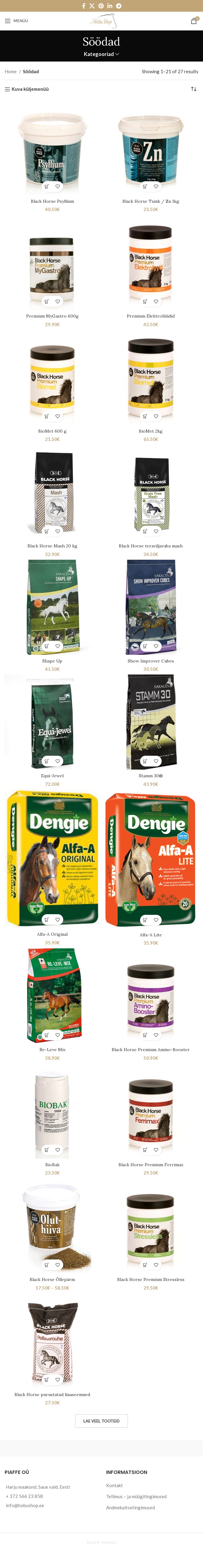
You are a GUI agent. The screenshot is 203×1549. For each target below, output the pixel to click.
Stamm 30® (150, 775)
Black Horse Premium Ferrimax (151, 1163)
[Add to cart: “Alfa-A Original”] (47, 918)
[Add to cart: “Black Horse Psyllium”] (47, 186)
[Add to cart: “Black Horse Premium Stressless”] (145, 1263)
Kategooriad (99, 54)
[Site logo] (101, 20)
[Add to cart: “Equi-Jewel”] (47, 760)
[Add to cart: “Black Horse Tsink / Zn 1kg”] (145, 186)
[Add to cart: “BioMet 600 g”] (47, 416)
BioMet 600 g (52, 431)
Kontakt (114, 1483)
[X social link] (92, 5)
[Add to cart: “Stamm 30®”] (145, 760)
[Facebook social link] (83, 5)
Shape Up (52, 660)
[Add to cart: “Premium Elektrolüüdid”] (145, 301)
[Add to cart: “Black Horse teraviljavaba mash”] (145, 531)
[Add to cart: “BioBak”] (47, 1148)
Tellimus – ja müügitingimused (136, 1494)
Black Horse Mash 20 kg (52, 545)
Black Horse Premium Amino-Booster (151, 1048)
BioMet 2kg (150, 431)
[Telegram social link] (118, 5)
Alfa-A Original (52, 933)
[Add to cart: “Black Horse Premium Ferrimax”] (145, 1148)
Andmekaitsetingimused (130, 1505)
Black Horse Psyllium (52, 201)
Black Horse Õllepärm (52, 1278)
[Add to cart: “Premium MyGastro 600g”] (47, 301)
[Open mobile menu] (16, 21)
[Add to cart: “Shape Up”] (47, 645)
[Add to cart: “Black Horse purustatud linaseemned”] (47, 1378)
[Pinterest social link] (101, 5)
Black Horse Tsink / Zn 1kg (150, 201)
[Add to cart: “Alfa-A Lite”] (145, 919)
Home (11, 71)
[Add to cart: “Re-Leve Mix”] (47, 1033)
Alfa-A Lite (151, 933)
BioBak (52, 1163)
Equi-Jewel (52, 775)
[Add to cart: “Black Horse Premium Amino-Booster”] (145, 1033)
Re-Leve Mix (52, 1048)
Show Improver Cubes (150, 660)
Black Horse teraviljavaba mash (150, 545)
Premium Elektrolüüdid (150, 316)
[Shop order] (193, 89)
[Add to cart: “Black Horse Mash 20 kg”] (47, 531)
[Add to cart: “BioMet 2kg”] (145, 416)
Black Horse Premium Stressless (151, 1278)
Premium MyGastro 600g (52, 316)
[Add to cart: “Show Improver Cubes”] (145, 645)
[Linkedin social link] (110, 5)
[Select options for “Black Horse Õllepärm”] (47, 1263)
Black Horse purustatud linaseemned (52, 1392)
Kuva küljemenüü (30, 89)
